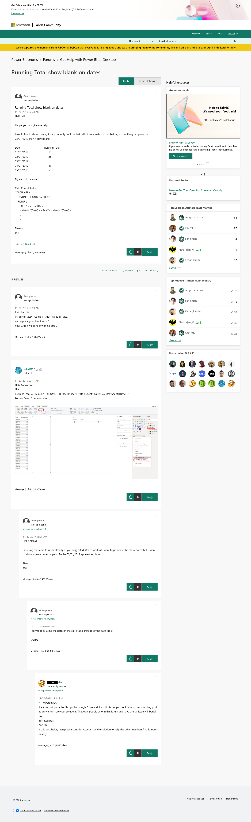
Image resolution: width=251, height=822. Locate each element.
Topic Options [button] (147, 81)
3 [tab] (202, 164)
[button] (126, 81)
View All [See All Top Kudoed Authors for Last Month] (175, 340)
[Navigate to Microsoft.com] (20, 25)
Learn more (17, 13)
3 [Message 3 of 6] (33, 578)
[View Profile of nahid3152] (29, 369)
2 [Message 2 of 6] (25, 489)
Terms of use (215, 798)
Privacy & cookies (195, 798)
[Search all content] (198, 41)
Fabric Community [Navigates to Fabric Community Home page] (48, 25)
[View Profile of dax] (60, 682)
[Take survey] (180, 156)
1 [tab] (197, 164)
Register (196, 33)
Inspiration (84, 24)
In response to (34, 528)
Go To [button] (232, 33)
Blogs (129, 24)
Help (220, 33)
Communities (114, 24)
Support (158, 24)
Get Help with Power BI (78, 59)
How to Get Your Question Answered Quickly (195, 190)
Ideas (98, 24)
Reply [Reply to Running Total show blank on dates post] (150, 251)
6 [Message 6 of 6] (25, 336)
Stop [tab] (207, 164)
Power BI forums (24, 59)
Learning (143, 24)
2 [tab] (199, 164)
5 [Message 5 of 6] (49, 745)
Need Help (30, 244)
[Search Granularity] (141, 41)
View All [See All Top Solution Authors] (175, 268)
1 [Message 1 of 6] (25, 252)
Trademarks (232, 798)
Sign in (209, 33)
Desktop (109, 59)
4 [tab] (204, 164)
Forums (69, 24)
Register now (227, 47)
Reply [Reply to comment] (150, 344)
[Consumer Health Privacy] (56, 810)
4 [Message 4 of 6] (41, 650)
